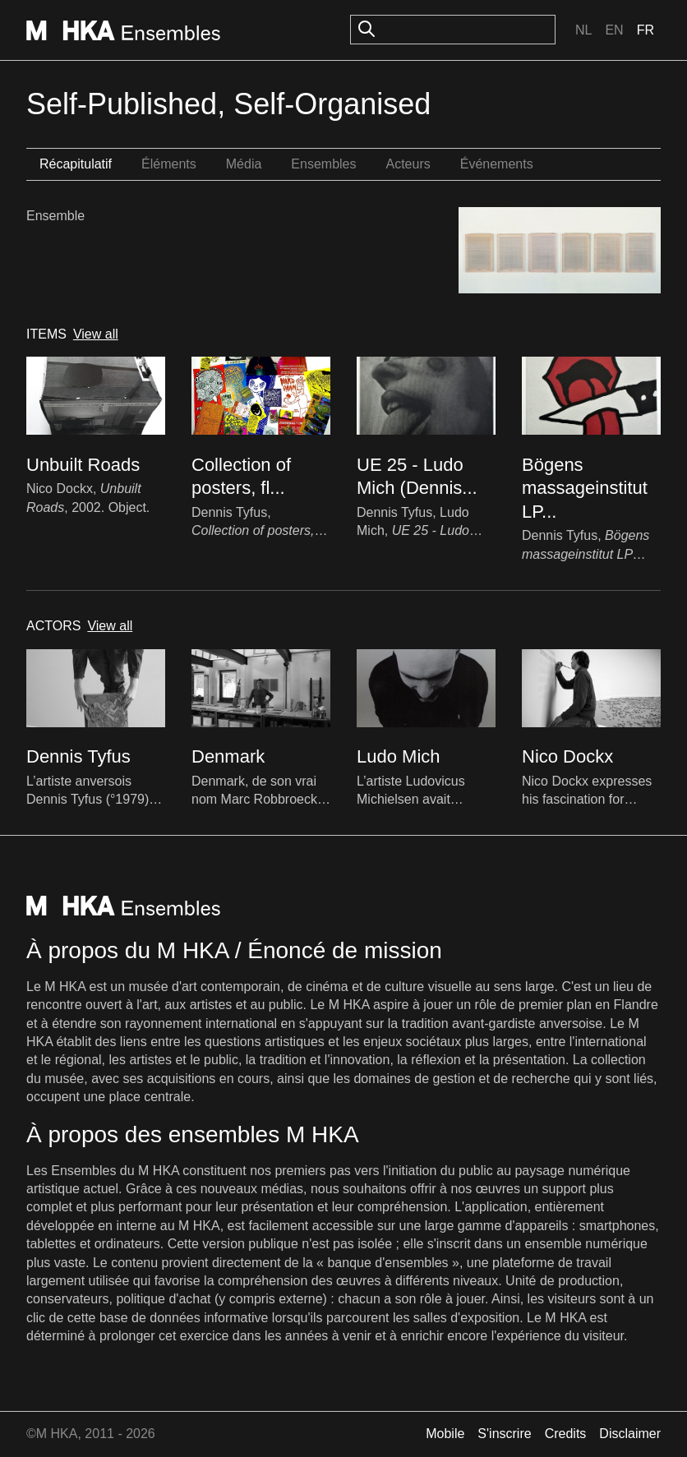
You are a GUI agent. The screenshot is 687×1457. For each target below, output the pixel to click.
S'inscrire (504, 1434)
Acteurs (407, 164)
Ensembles (323, 164)
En (614, 30)
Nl (583, 30)
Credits (566, 1434)
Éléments (168, 164)
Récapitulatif (75, 164)
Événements (496, 164)
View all (95, 334)
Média (244, 164)
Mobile (445, 1434)
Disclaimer (630, 1434)
